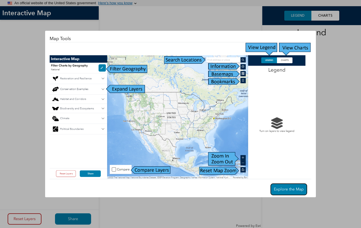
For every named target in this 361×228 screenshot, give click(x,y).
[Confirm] (289, 189)
